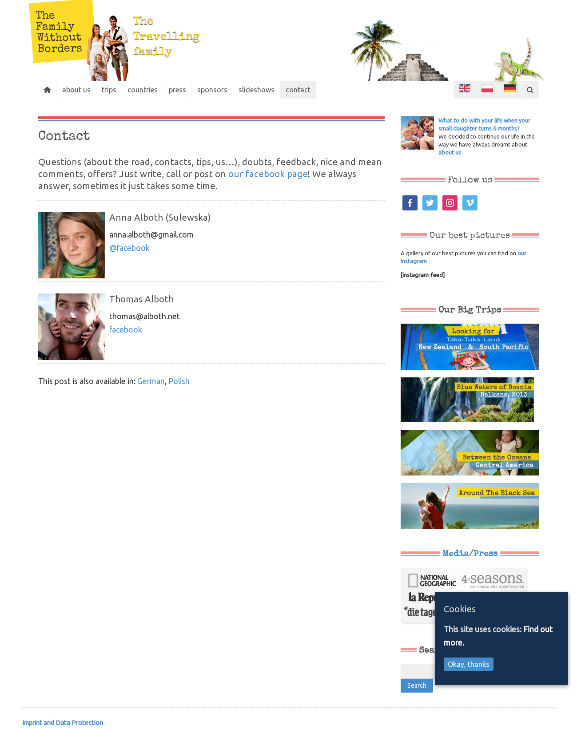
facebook (125, 329)
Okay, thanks (468, 664)
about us (76, 90)
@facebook (129, 248)
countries (142, 90)
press (177, 90)
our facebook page (268, 174)
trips (109, 90)
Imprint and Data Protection (62, 722)
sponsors (212, 90)
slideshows (257, 90)
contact (298, 90)
